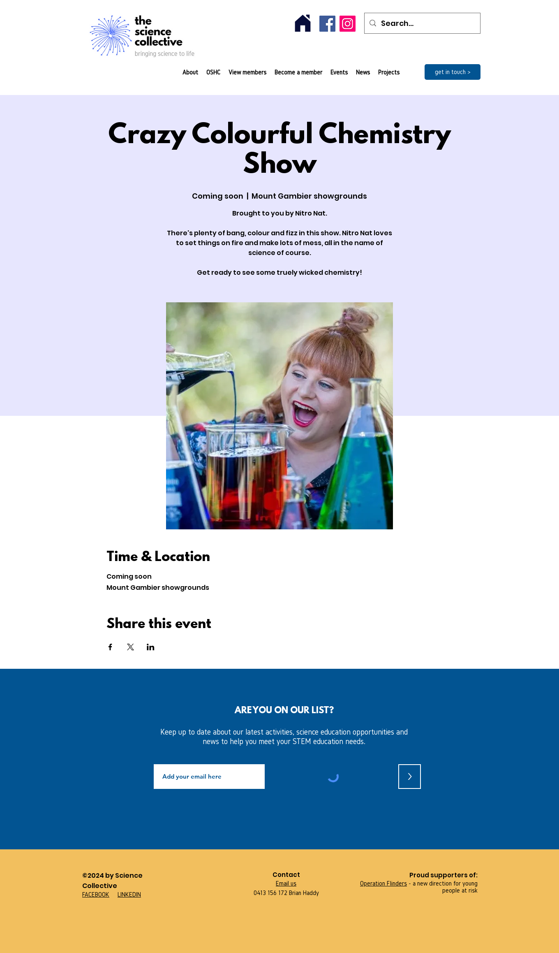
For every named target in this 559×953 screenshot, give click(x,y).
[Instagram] (348, 24)
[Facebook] (327, 24)
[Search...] (422, 23)
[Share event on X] (130, 647)
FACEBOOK (95, 894)
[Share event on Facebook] (110, 647)
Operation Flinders (383, 883)
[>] (409, 776)
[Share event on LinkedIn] (151, 647)
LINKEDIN (129, 894)
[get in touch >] (452, 72)
